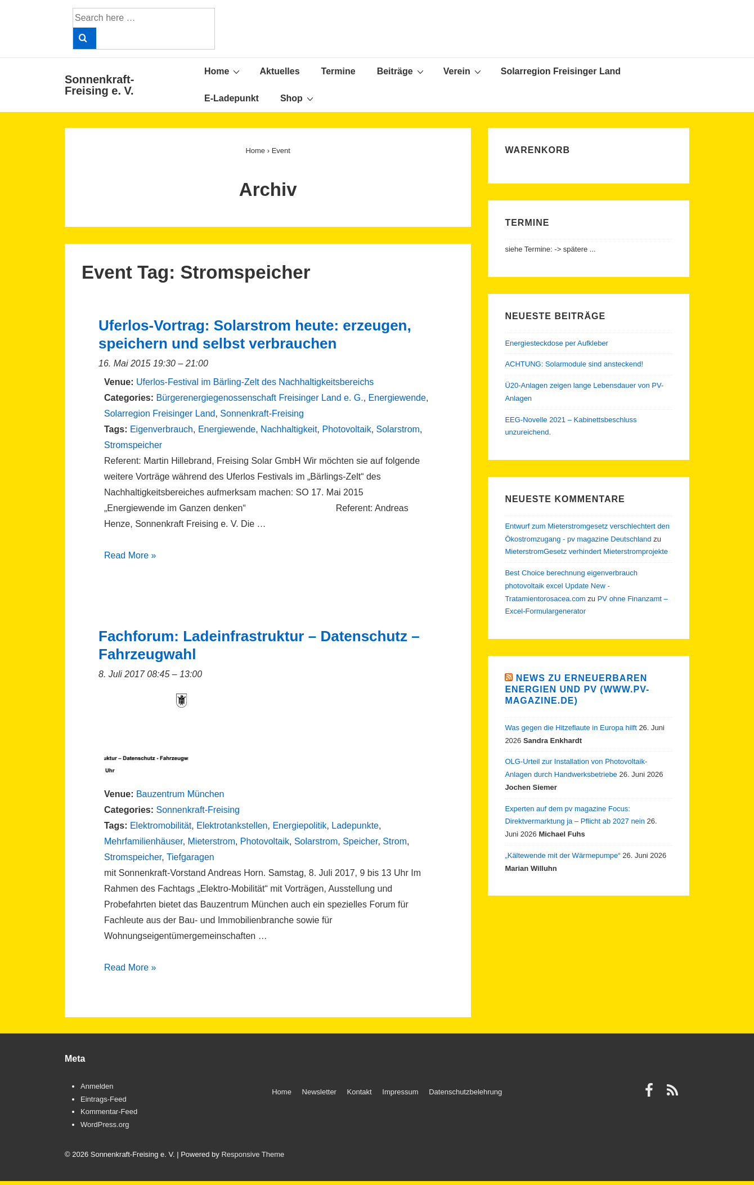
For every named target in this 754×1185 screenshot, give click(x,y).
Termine (338, 71)
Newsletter (319, 1092)
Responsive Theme (252, 1154)
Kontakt (359, 1092)
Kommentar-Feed (108, 1111)
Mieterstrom (211, 841)
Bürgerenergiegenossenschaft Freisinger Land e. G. (259, 398)
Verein (463, 71)
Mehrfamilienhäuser (143, 841)
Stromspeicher (133, 445)
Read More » (130, 555)
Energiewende (397, 398)
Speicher (360, 841)
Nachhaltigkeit (289, 429)
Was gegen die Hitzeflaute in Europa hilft (570, 727)
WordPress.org (104, 1124)
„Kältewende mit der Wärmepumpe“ (562, 855)
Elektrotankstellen (231, 825)
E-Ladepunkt (231, 98)
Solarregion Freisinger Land (561, 71)
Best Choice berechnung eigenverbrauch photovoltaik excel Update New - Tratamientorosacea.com (571, 586)
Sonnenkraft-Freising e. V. (99, 85)
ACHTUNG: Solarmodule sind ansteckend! (574, 364)
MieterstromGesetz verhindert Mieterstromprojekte (586, 551)
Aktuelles (279, 71)
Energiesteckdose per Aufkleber (556, 343)
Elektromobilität (160, 825)
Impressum (400, 1092)
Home (223, 71)
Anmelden (97, 1086)
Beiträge (402, 71)
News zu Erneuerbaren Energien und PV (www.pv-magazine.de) (577, 689)
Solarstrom (398, 429)
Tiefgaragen (190, 857)
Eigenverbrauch (161, 429)
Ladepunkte (355, 825)
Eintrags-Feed (103, 1099)
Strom (395, 841)
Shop (298, 98)
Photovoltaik (346, 429)
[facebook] (651, 1094)
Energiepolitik (299, 825)
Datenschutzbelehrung (465, 1092)
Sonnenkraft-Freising (262, 413)
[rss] (674, 1094)
